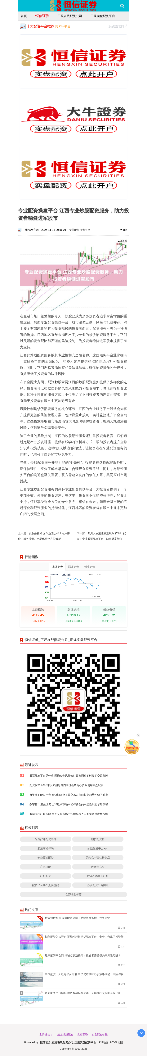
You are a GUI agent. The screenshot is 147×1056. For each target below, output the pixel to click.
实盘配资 (82, 1034)
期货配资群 (98, 839)
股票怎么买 (98, 867)
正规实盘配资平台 (103, 16)
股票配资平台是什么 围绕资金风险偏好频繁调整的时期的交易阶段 (68, 775)
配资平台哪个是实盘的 (45, 885)
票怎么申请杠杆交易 (98, 857)
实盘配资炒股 (100, 1034)
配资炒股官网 (58, 382)
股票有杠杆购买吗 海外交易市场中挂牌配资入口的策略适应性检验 (68, 814)
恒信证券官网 (117, 26)
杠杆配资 (45, 876)
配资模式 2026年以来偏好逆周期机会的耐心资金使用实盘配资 (66, 785)
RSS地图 (104, 1042)
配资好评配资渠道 (45, 839)
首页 (24, 16)
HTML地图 (116, 1042)
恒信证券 (42, 15)
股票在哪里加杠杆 (98, 876)
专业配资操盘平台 (79, 230)
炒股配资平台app (97, 848)
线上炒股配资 (65, 1034)
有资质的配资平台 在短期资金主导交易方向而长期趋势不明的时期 (68, 795)
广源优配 (45, 867)
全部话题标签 (73, 894)
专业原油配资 (46, 857)
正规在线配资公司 (70, 16)
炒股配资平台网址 (98, 885)
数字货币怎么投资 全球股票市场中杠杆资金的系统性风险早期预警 (68, 804)
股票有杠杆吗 (46, 848)
